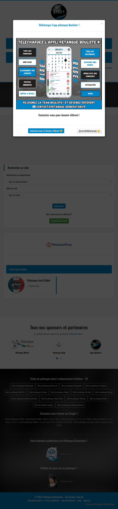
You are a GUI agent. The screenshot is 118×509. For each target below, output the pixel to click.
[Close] (102, 23)
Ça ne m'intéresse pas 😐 (89, 130)
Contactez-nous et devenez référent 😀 (46, 130)
